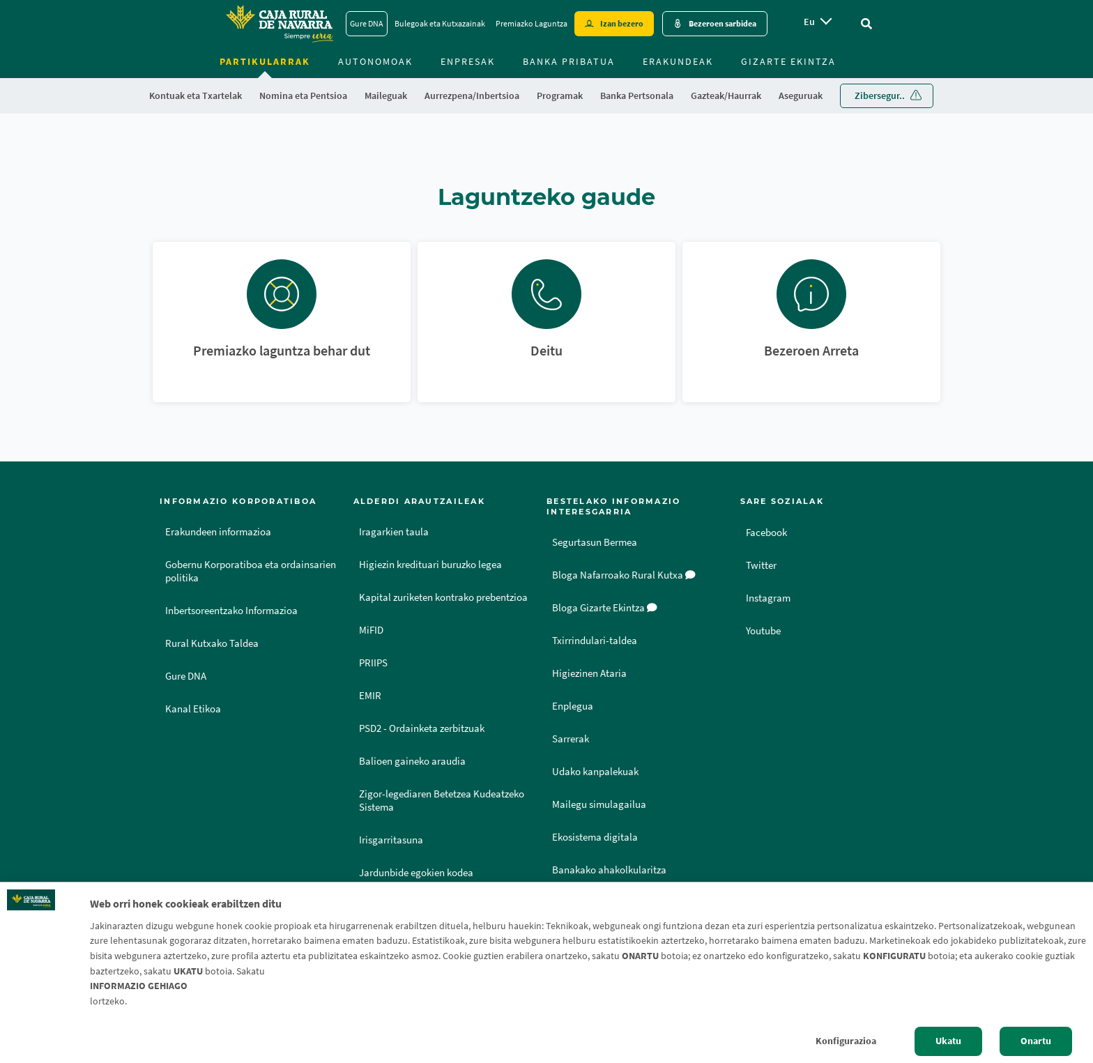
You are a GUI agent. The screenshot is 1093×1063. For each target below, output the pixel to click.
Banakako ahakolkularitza (609, 870)
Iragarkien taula (394, 532)
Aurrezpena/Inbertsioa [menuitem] (472, 95)
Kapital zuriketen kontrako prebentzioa (443, 597)
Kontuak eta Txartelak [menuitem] (195, 95)
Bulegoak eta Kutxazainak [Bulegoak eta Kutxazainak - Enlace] (440, 23)
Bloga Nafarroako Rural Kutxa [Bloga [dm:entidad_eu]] (624, 575)
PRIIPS (373, 663)
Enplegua (572, 706)
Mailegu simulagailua (599, 804)
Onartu (1036, 1040)
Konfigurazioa (846, 1040)
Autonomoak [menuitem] (375, 61)
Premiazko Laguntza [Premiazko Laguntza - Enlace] (531, 23)
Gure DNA (185, 676)
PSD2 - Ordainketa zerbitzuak (421, 728)
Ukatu (948, 1040)
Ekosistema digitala (595, 837)
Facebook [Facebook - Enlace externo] (768, 532)
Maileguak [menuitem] (386, 95)
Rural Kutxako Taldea (212, 643)
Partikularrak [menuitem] (265, 61)
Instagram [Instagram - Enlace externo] (769, 597)
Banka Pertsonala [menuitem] (636, 95)
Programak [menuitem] (560, 95)
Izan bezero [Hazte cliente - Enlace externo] (621, 23)
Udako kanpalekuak (595, 771)
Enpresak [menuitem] (468, 61)
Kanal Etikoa (193, 709)
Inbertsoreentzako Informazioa (231, 610)
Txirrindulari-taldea (594, 640)
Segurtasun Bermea (594, 542)
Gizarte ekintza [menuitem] (788, 61)
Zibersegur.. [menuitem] (880, 95)
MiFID (371, 630)
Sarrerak (570, 739)
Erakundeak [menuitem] (678, 61)
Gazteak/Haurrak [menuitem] (726, 95)
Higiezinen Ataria (589, 673)
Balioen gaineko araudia (412, 761)
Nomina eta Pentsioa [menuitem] (303, 95)
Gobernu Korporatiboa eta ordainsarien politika (250, 571)
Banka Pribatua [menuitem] (569, 61)
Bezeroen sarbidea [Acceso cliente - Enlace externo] (722, 23)
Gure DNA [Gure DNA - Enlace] (366, 23)
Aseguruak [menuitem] (801, 95)
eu (809, 21)
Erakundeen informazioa (218, 532)
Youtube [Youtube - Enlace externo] (765, 630)
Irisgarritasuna (391, 840)
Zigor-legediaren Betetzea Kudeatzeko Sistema (441, 800)
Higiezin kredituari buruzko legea (430, 564)
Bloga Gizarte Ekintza (604, 608)
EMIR (370, 695)
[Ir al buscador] (866, 23)
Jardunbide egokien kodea (416, 872)
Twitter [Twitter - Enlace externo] (762, 565)
